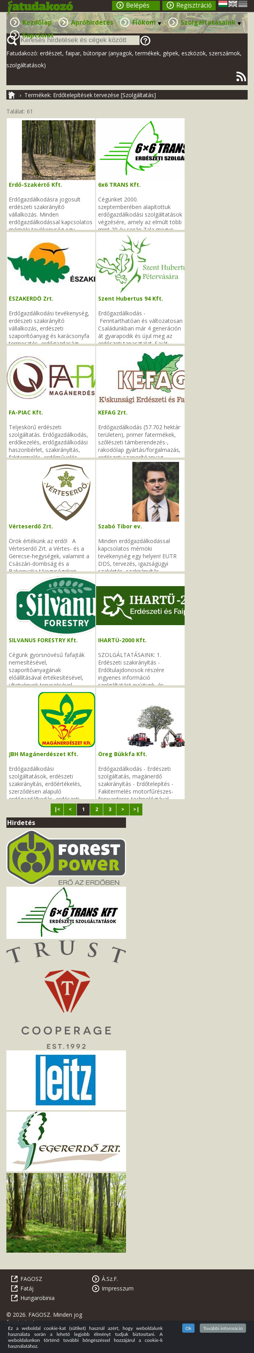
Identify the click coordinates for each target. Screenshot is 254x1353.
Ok (188, 1328)
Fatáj (26, 1288)
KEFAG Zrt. (113, 412)
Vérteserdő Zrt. (31, 526)
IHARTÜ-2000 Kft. (122, 640)
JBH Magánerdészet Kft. (43, 754)
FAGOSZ (31, 1279)
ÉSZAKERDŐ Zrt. (31, 298)
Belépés (138, 5)
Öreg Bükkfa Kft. (122, 754)
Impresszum (118, 1288)
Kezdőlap (37, 22)
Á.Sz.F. (110, 1279)
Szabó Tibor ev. (120, 526)
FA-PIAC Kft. (26, 412)
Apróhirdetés (92, 22)
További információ (223, 1328)
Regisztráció (194, 5)
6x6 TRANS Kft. (119, 184)
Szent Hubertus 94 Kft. (130, 298)
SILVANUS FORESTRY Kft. (43, 640)
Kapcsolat (38, 35)
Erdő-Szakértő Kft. (35, 184)
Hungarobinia (37, 1298)
